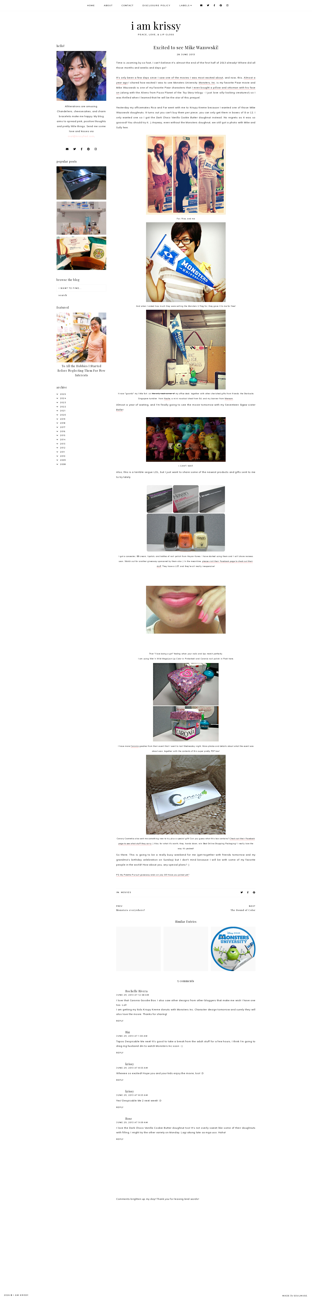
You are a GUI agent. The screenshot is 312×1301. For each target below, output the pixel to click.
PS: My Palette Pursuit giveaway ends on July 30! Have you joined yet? (152, 875)
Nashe (167, 398)
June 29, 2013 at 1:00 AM (132, 1036)
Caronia (135, 746)
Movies (126, 892)
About (108, 5)
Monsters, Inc (207, 82)
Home (91, 5)
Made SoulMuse (294, 1296)
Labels (184, 5)
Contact (128, 5)
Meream (229, 398)
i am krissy (156, 25)
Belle (119, 409)
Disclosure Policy (156, 5)
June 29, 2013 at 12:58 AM (132, 995)
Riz (127, 1032)
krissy (129, 1064)
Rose (128, 1119)
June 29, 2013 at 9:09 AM (132, 1122)
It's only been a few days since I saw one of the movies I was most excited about (169, 77)
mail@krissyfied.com (81, 136)
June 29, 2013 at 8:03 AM (132, 1068)
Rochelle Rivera (136, 991)
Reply (120, 1021)
